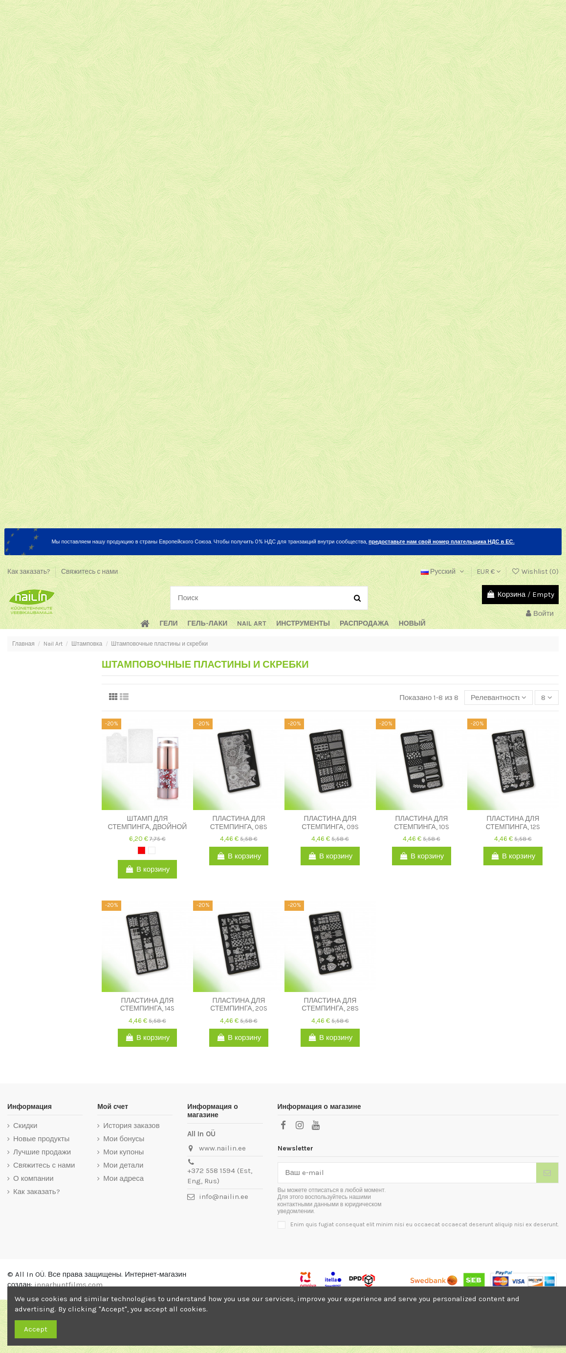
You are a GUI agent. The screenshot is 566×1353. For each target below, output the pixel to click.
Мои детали (123, 1165)
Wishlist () (535, 571)
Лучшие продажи (42, 1152)
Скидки (25, 1125)
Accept (35, 1329)
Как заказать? (29, 571)
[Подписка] (547, 1173)
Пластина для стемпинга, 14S (147, 1004)
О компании (33, 1178)
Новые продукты (41, 1138)
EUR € (489, 571)
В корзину (147, 869)
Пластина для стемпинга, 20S (238, 1004)
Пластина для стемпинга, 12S (513, 822)
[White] (151, 850)
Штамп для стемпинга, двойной (147, 822)
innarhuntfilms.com (68, 1284)
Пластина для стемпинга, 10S (421, 822)
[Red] (141, 850)
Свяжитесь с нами (89, 571)
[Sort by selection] (498, 697)
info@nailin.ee (223, 1196)
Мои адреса (123, 1178)
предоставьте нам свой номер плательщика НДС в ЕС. (441, 542)
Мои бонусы (123, 1138)
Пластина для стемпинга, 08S (238, 822)
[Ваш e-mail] (407, 1173)
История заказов (131, 1125)
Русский (443, 571)
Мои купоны (123, 1152)
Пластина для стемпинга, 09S (330, 822)
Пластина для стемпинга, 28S (330, 1004)
